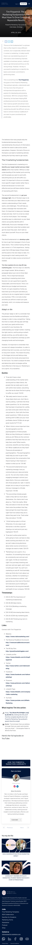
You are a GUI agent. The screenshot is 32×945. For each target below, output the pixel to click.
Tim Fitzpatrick (24, 80)
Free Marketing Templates (10, 909)
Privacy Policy (5, 941)
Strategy (19, 27)
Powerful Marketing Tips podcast (15, 25)
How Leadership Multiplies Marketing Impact (16, 846)
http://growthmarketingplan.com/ (17, 651)
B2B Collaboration (8, 912)
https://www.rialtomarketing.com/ (17, 636)
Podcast (4, 923)
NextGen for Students (9, 915)
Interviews (13, 27)
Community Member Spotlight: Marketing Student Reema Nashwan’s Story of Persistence (16, 869)
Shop (3, 925)
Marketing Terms (7, 917)
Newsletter (5, 920)
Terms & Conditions (14, 941)
